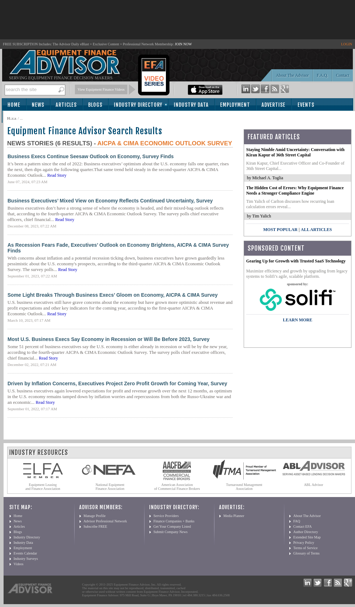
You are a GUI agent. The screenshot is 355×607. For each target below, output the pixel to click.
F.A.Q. (322, 75)
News (38, 105)
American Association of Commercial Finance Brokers (177, 487)
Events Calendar (25, 553)
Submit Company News (170, 532)
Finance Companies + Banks (173, 521)
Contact (342, 75)
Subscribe (22, 117)
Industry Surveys (26, 559)
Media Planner (233, 516)
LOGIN (346, 44)
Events (306, 105)
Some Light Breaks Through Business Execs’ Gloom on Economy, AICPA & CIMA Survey (112, 295)
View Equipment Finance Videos (101, 89)
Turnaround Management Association (244, 487)
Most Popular (280, 229)
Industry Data (191, 105)
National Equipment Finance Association (110, 487)
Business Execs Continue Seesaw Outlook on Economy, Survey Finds (90, 156)
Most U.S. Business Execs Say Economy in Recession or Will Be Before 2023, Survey (108, 339)
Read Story (57, 175)
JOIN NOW (183, 44)
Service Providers (166, 516)
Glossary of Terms (306, 553)
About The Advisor (292, 75)
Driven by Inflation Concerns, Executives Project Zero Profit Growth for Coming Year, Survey (117, 383)
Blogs (95, 105)
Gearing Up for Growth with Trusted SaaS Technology (296, 261)
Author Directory (305, 532)
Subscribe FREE (95, 526)
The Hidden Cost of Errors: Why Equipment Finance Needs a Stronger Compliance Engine (295, 190)
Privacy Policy (303, 543)
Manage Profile (94, 516)
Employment (235, 105)
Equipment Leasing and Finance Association (42, 487)
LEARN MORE (297, 319)
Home (13, 105)
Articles (66, 105)
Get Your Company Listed (172, 526)
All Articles (316, 229)
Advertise (273, 105)
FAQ (296, 521)
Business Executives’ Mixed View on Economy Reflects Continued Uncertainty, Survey (110, 201)
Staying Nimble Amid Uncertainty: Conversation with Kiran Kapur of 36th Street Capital (295, 152)
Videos (19, 564)
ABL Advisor (313, 485)
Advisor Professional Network (105, 521)
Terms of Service (305, 548)
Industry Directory (138, 105)
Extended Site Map (307, 537)
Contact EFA (302, 526)
